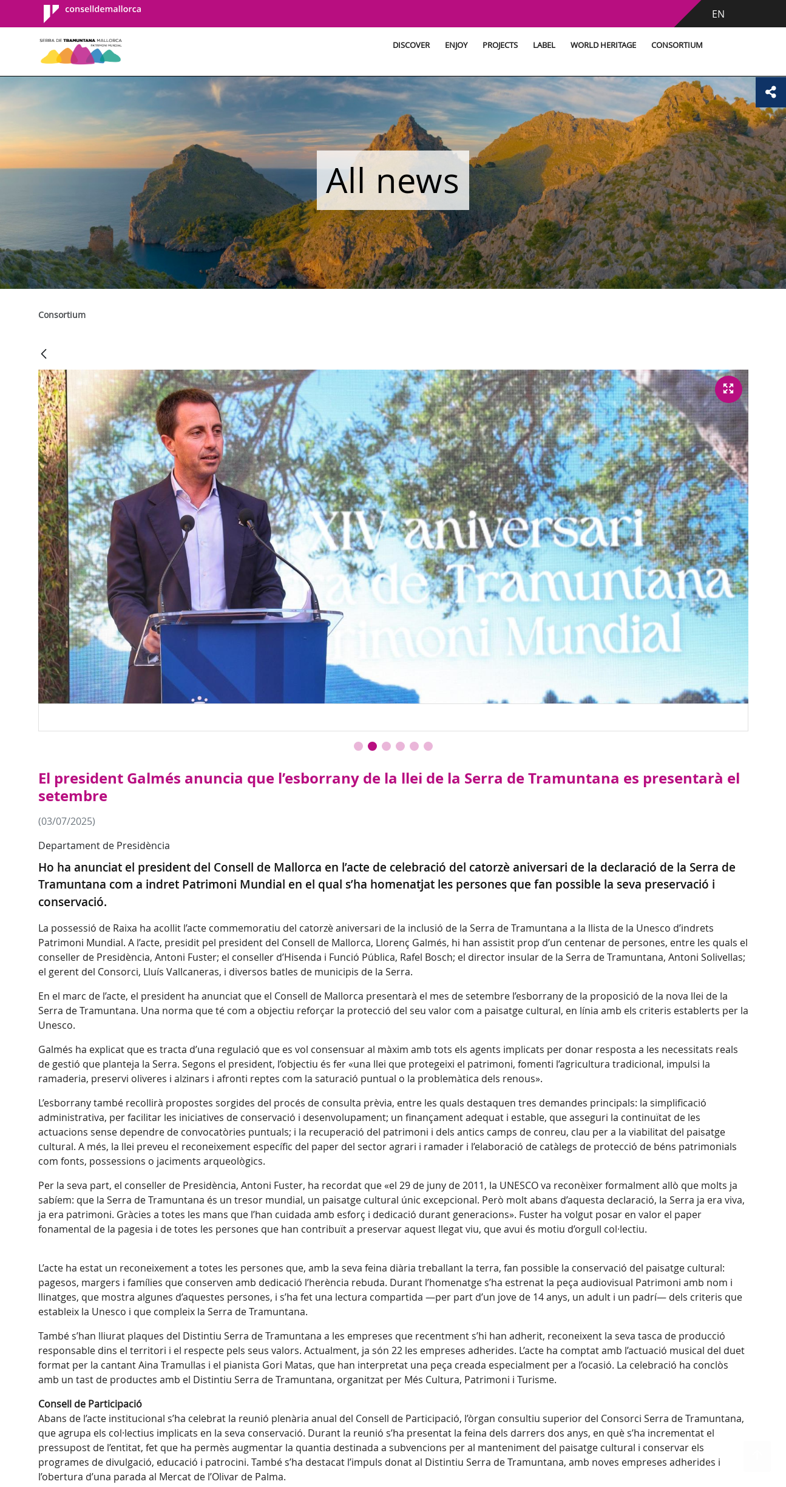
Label (544, 45)
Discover (411, 45)
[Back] (43, 354)
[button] (358, 746)
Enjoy (456, 45)
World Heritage (603, 45)
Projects (500, 45)
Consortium (677, 45)
